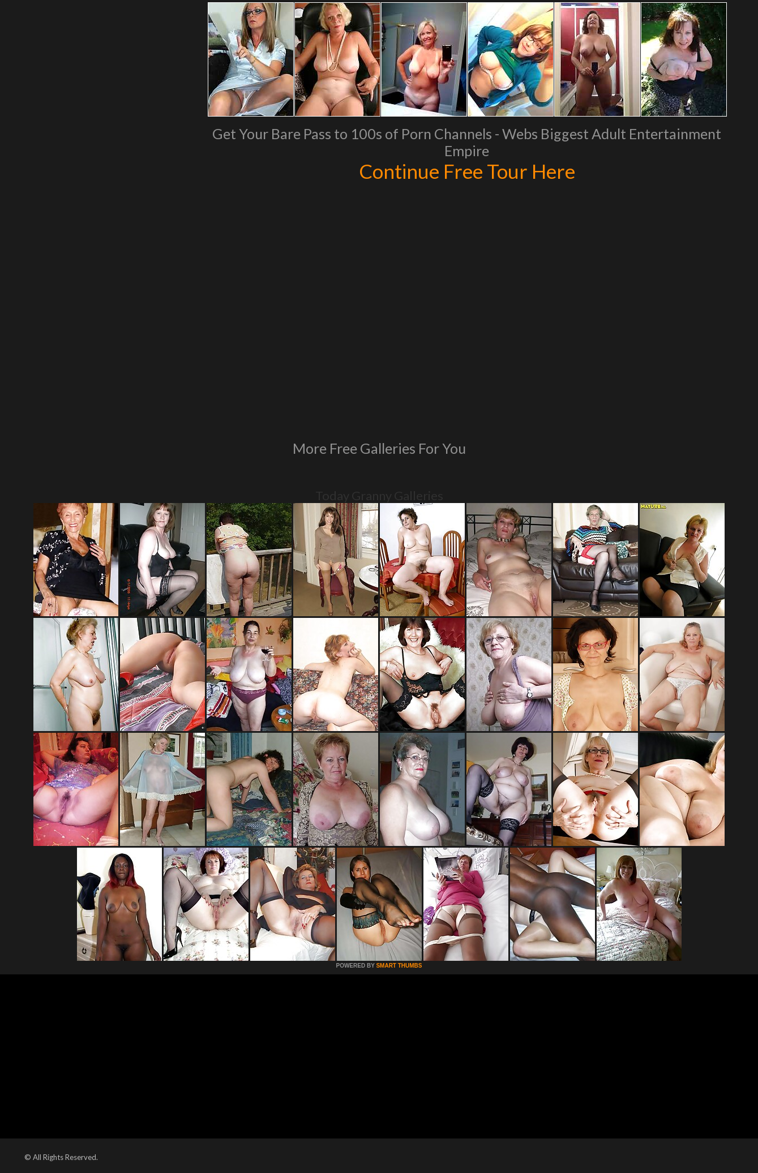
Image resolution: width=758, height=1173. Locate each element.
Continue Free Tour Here (467, 171)
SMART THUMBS (399, 966)
